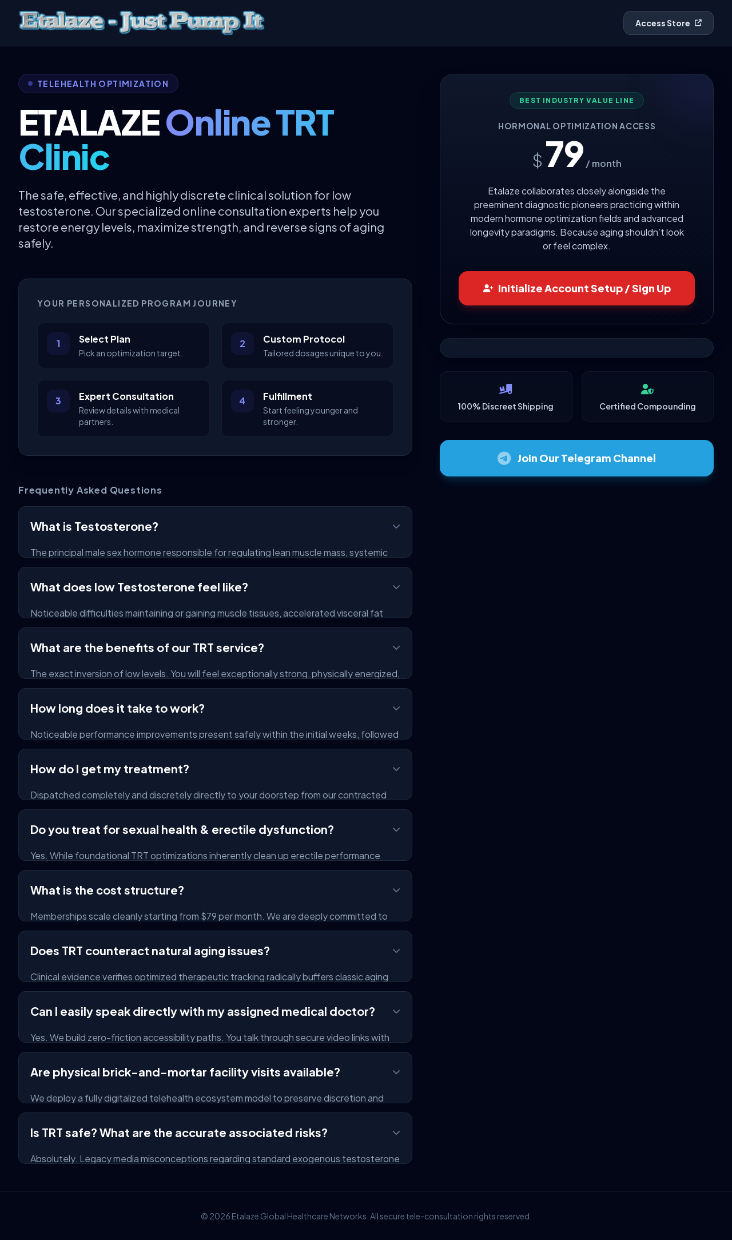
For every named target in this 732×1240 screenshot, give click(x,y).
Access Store (668, 23)
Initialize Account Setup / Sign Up (577, 288)
